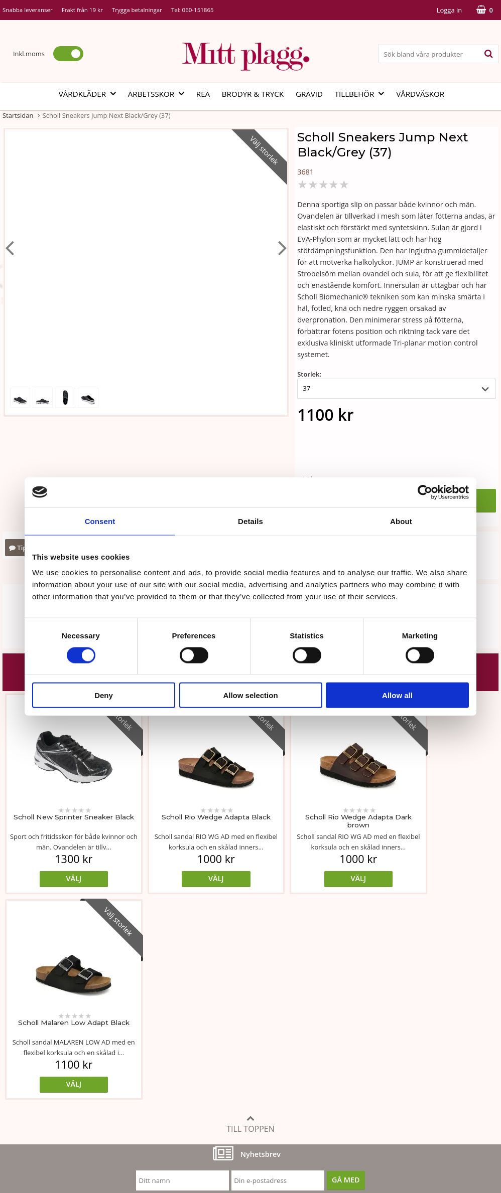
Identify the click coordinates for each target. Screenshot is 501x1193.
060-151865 (198, 10)
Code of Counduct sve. (374, 1089)
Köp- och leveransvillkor (376, 1013)
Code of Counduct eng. (374, 1074)
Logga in (449, 10)
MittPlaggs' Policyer (202, 1044)
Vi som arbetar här (34, 1059)
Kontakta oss (24, 1074)
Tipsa (21, 547)
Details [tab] (250, 521)
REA (203, 94)
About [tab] (401, 521)
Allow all (397, 695)
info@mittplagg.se (51, 1119)
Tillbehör (363, 94)
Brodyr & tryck (253, 94)
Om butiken (22, 1028)
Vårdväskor (420, 94)
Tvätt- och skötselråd (204, 1028)
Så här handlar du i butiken (381, 1059)
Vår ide (14, 1013)
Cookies (349, 1028)
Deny (103, 695)
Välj (64, 878)
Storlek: (309, 374)
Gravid (309, 94)
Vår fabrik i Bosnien (35, 1044)
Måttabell (185, 1013)
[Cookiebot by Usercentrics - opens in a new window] (425, 491)
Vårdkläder (90, 94)
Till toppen (250, 918)
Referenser (354, 1044)
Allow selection (250, 695)
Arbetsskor (159, 94)
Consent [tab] (100, 521)
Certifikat (185, 1059)
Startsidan (18, 115)
